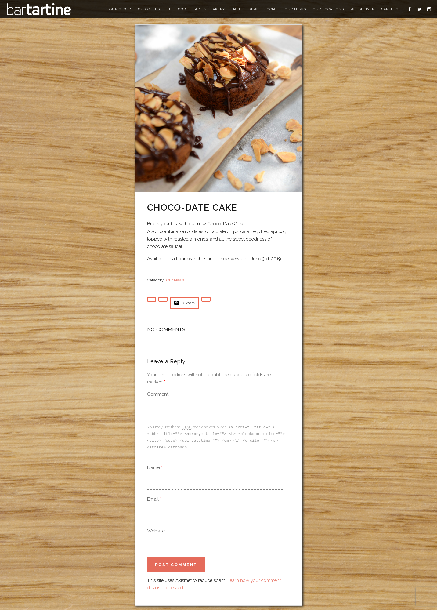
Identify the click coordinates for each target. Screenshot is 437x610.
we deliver (362, 9)
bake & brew (245, 9)
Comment (157, 394)
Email (153, 498)
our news (295, 9)
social (271, 9)
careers (389, 9)
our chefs (149, 9)
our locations (328, 9)
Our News (175, 280)
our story (120, 9)
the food (176, 9)
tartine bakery (209, 9)
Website (156, 529)
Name (153, 466)
